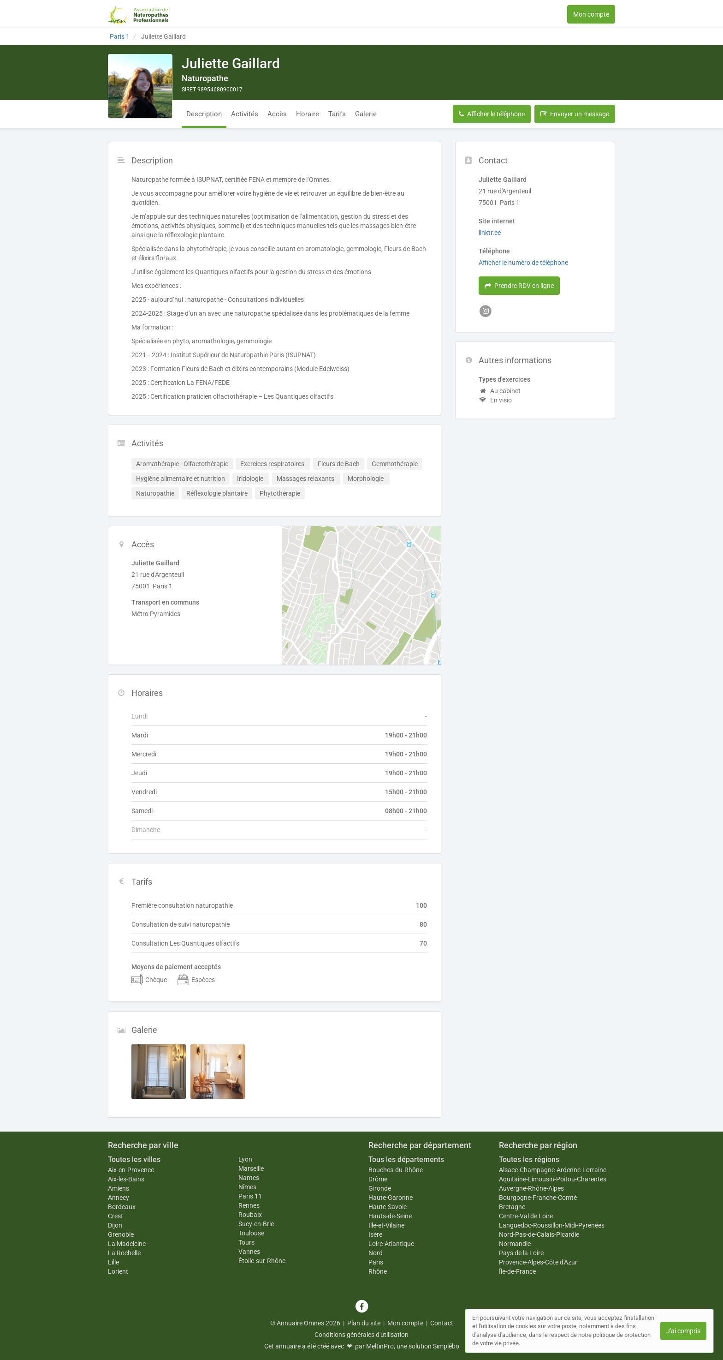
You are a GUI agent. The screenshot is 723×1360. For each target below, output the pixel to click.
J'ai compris (683, 1331)
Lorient (118, 1271)
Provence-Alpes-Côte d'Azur (538, 1262)
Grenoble (121, 1234)
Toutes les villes (134, 1159)
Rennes (249, 1205)
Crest (115, 1216)
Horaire (307, 114)
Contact (441, 1323)
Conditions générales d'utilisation (361, 1334)
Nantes (248, 1177)
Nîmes (247, 1187)
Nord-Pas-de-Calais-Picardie (539, 1234)
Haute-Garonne (390, 1197)
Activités (244, 114)
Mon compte (591, 14)
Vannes (249, 1251)
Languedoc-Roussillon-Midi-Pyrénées (551, 1225)
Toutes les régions (529, 1159)
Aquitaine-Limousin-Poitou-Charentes (552, 1179)
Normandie (515, 1243)
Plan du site (363, 1323)
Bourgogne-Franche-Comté (538, 1197)
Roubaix (250, 1214)
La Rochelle (124, 1253)
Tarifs (337, 114)
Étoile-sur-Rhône (261, 1260)
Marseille (251, 1168)
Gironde (379, 1188)
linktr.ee (490, 232)
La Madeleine (127, 1243)
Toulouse (251, 1233)
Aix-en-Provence (131, 1170)
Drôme (377, 1179)
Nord (375, 1253)
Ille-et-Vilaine (386, 1225)
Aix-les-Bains (126, 1179)
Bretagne (512, 1206)
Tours (246, 1242)
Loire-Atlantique (391, 1243)
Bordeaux (122, 1206)
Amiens (118, 1188)
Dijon (115, 1225)
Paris (375, 1262)
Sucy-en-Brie (256, 1224)
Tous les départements (406, 1159)
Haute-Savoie (387, 1206)
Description (204, 114)
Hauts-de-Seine (390, 1216)
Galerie (366, 114)
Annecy (118, 1197)
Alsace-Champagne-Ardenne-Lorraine (552, 1170)
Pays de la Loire (521, 1253)
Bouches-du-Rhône (395, 1170)
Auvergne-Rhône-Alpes (531, 1188)
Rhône (377, 1271)
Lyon (245, 1159)
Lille (113, 1262)
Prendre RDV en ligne (519, 285)
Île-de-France (517, 1271)
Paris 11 (250, 1196)
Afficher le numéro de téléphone (523, 262)
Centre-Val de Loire (526, 1216)
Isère (375, 1234)
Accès (277, 114)
